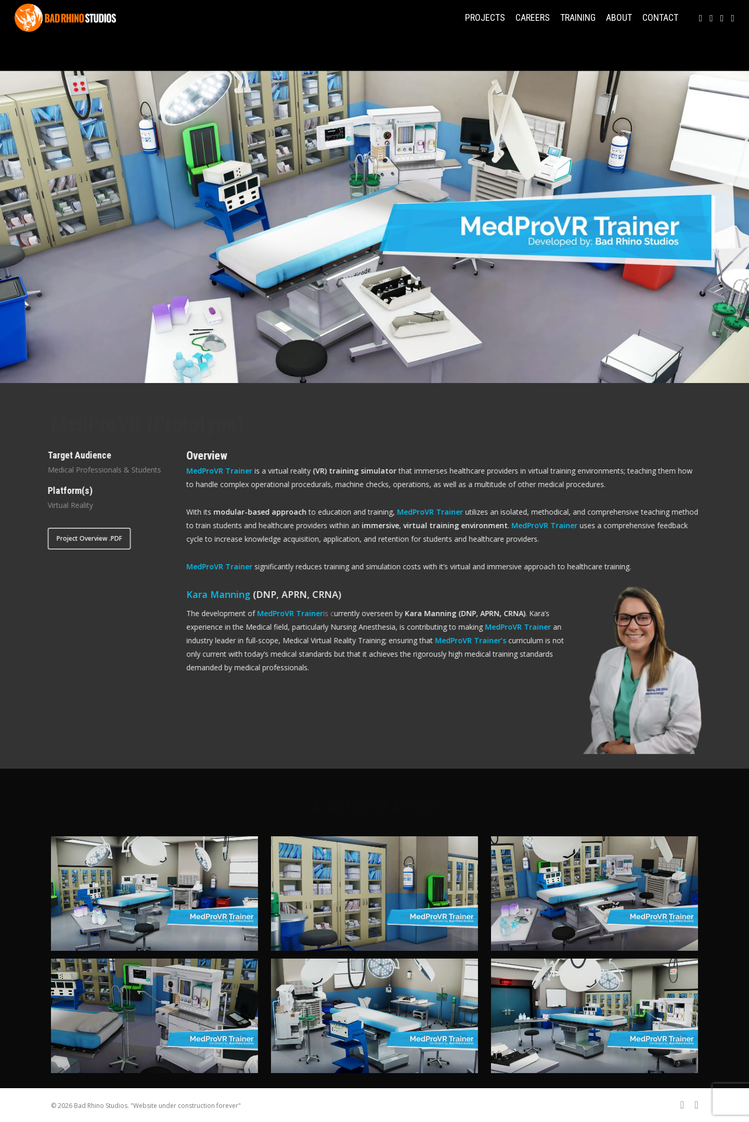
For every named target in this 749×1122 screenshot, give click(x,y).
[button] (82, 539)
